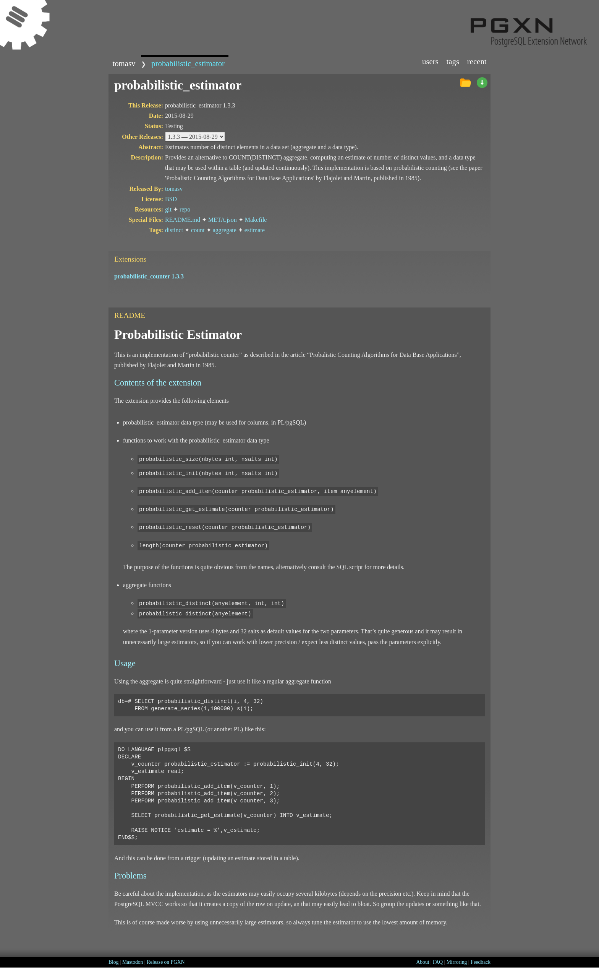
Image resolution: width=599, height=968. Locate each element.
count (198, 230)
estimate (254, 230)
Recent (477, 61)
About (422, 962)
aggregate (224, 230)
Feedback (481, 962)
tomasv (123, 63)
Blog (113, 962)
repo (185, 209)
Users (430, 61)
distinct (174, 230)
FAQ (438, 962)
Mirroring (457, 962)
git (168, 209)
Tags (453, 61)
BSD (171, 199)
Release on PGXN (166, 962)
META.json (222, 219)
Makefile (256, 219)
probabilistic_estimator (188, 63)
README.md (182, 219)
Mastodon (132, 962)
